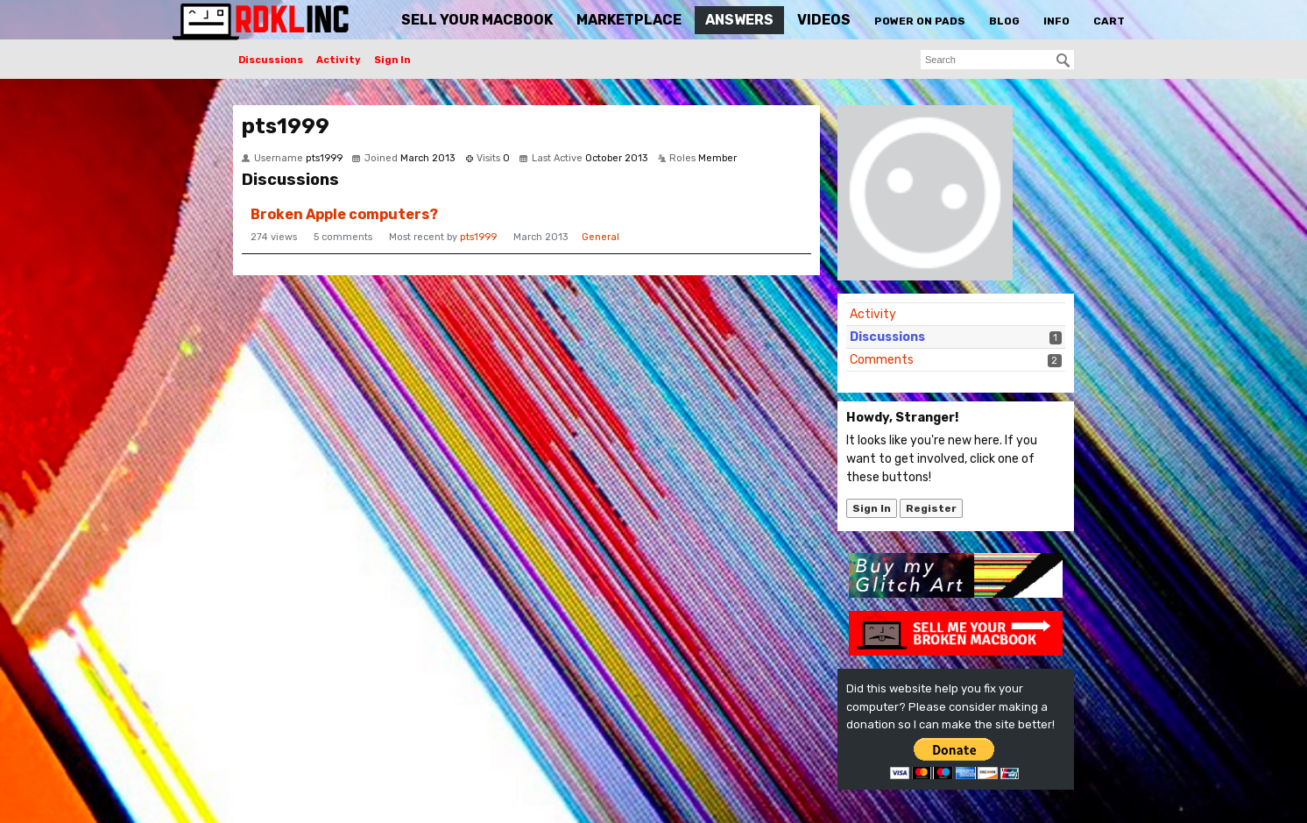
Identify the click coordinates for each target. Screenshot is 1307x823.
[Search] (1063, 60)
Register (931, 508)
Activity (338, 60)
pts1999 (478, 237)
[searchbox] (997, 59)
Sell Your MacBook (477, 19)
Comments (882, 359)
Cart (1109, 21)
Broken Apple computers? (344, 214)
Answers (739, 19)
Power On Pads (919, 21)
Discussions (270, 60)
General (600, 237)
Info (1056, 21)
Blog (1004, 21)
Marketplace (629, 19)
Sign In (392, 60)
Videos (824, 19)
